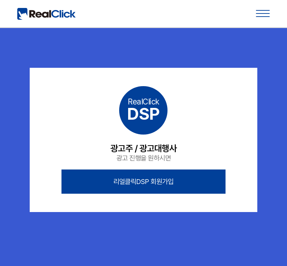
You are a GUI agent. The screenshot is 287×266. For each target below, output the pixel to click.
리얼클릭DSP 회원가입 (143, 181)
